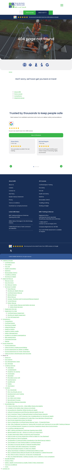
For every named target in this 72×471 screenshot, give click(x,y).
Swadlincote (11, 382)
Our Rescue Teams (11, 285)
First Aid (41, 191)
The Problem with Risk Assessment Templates (21, 446)
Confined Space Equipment (15, 313)
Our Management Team (12, 362)
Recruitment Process (13, 400)
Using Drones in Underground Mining (16, 347)
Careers (11, 188)
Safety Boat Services (16, 307)
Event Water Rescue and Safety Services (22, 305)
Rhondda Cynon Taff (13, 378)
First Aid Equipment (13, 317)
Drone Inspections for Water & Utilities (16, 349)
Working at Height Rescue (15, 291)
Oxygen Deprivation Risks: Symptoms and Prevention (23, 434)
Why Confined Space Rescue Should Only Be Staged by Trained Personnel (29, 452)
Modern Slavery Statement (16, 197)
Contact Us (12, 191)
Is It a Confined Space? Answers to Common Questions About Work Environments (32, 426)
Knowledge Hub (10, 404)
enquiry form (53, 223)
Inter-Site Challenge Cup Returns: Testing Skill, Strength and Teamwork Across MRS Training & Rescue (38, 424)
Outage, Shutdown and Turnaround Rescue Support (23, 299)
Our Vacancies (11, 390)
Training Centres (10, 366)
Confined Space (10, 262)
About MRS (17, 92)
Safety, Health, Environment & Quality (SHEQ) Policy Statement (24, 463)
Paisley (9, 384)
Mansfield (10, 376)
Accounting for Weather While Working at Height (22, 410)
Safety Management (11, 333)
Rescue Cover (9, 281)
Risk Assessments (10, 337)
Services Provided (10, 287)
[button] (33, 166)
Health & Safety (10, 329)
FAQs (6, 467)
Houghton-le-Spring (13, 372)
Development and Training (15, 394)
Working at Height (44, 206)
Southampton (11, 380)
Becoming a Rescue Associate (16, 402)
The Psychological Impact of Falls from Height (21, 448)
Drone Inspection (7, 343)
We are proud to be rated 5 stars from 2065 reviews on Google (43, 17)
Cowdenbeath (11, 370)
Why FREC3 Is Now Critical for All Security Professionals (24, 454)
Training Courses (7, 260)
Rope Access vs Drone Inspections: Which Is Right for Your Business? (28, 436)
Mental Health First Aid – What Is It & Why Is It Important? (25, 432)
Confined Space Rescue (14, 293)
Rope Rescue (11, 289)
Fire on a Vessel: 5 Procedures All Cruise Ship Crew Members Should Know (29, 418)
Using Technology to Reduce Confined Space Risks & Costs (25, 450)
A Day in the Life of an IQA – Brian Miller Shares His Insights (25, 406)
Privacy (11, 200)
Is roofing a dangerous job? (15, 428)
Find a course (18, 94)
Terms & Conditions (14, 203)
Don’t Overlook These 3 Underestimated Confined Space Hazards (27, 414)
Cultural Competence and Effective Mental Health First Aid (25, 412)
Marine (7, 341)
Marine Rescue (11, 295)
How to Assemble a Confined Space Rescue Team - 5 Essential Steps (28, 422)
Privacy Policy (9, 461)
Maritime (41, 197)
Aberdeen (10, 368)
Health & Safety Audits (12, 331)
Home (10, 72)
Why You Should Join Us (14, 392)
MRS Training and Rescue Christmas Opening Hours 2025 (24, 430)
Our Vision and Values (14, 398)
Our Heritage (9, 364)
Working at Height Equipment (16, 315)
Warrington (11, 386)
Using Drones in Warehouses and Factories (18, 353)
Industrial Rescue (7, 279)
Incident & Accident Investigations (15, 335)
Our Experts (8, 359)
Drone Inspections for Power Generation (17, 351)
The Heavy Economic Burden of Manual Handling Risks (23, 444)
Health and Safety (44, 194)
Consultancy (18, 96)
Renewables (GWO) (44, 200)
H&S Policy (12, 194)
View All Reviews (36, 135)
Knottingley (11, 374)
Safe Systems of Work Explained (17, 438)
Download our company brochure (18, 206)
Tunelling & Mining (44, 203)
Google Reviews (10, 459)
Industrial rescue (19, 98)
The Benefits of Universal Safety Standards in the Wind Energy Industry (29, 440)
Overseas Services (10, 339)
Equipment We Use (11, 309)
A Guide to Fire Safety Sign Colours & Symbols (21, 408)
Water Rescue (11, 303)
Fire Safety (42, 188)
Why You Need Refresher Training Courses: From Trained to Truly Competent (31, 456)
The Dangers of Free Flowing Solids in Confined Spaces (24, 442)
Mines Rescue (11, 297)
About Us (11, 185)
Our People (10, 396)
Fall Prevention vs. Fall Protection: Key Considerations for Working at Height (30, 416)
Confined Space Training (45, 185)
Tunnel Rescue (11, 301)
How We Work (9, 283)
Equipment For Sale (11, 311)
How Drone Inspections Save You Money (19, 420)
